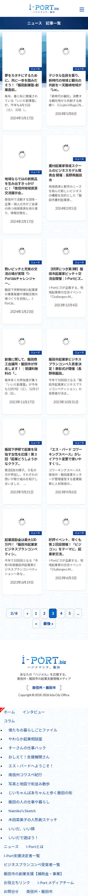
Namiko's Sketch (22, 810)
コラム (7, 720)
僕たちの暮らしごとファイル (32, 730)
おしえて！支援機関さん (29, 757)
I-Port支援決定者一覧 (22, 855)
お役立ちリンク (17, 882)
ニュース (11, 846)
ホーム (9, 712)
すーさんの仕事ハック (25, 746)
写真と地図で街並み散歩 (29, 784)
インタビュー (34, 712)
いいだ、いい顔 (21, 829)
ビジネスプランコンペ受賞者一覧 (32, 864)
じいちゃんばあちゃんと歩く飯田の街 (40, 792)
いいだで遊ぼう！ (23, 837)
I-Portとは (34, 846)
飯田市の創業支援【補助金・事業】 (34, 873)
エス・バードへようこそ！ (31, 766)
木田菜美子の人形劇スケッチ (32, 819)
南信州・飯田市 (44, 688)
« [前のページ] (27, 613)
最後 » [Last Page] (48, 623)
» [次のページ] (36, 623)
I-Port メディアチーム (56, 882)
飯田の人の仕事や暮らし (29, 802)
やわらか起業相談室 (25, 739)
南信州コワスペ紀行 (25, 774)
